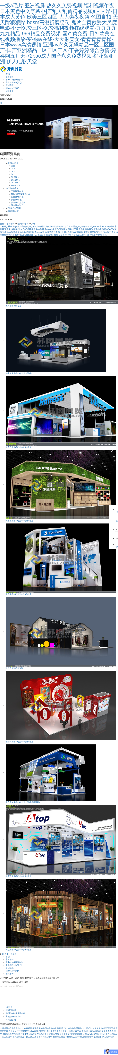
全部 (13, 166)
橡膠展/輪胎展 (37, 229)
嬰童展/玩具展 (21, 232)
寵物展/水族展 (9, 232)
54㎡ (13, 174)
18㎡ (13, 168)
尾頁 (14, 954)
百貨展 (112, 232)
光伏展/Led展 (39, 235)
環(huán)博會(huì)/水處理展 (102, 226)
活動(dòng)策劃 (14, 208)
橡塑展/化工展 (72, 229)
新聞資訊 (9, 85)
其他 (33, 224)
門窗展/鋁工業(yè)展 (80, 235)
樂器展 (80, 232)
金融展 (61, 235)
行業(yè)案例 (13, 188)
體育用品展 (20, 235)
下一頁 (10, 954)
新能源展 (29, 235)
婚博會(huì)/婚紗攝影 (80, 226)
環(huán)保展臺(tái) (14, 79)
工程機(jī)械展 (17, 191)
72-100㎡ (15, 177)
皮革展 (93, 235)
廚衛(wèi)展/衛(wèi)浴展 (54, 229)
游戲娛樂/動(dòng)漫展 (21, 229)
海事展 (87, 232)
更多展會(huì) (17, 205)
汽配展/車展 (16, 200)
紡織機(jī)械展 (52, 235)
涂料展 (11, 235)
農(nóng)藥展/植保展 (44, 232)
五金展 (106, 232)
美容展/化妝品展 (18, 202)
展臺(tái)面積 (13, 163)
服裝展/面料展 (17, 197)
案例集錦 (9, 77)
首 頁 (8, 74)
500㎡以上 (15, 185)
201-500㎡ (15, 183)
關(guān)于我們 (12, 88)
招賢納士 (9, 91)
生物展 (99, 235)
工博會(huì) (58, 232)
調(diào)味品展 (70, 232)
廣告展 (31, 232)
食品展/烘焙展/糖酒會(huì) (90, 229)
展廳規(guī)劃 (13, 211)
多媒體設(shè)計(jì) (14, 82)
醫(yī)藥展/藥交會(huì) (20, 194)
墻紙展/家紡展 (96, 232)
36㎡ (13, 171)
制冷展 (68, 235)
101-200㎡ (15, 180)
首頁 (2, 224)
